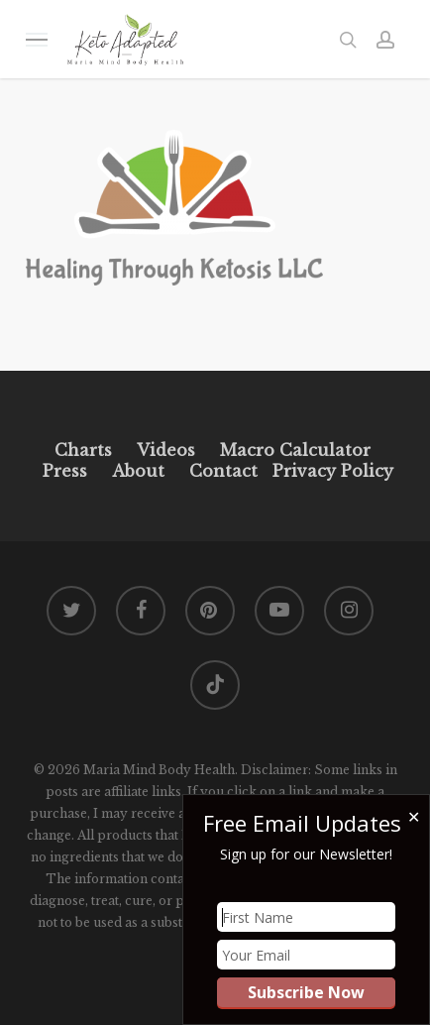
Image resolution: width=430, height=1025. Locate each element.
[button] (37, 39)
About (138, 471)
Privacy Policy (330, 471)
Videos (166, 450)
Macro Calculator (295, 450)
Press (65, 471)
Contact (223, 471)
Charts (83, 450)
